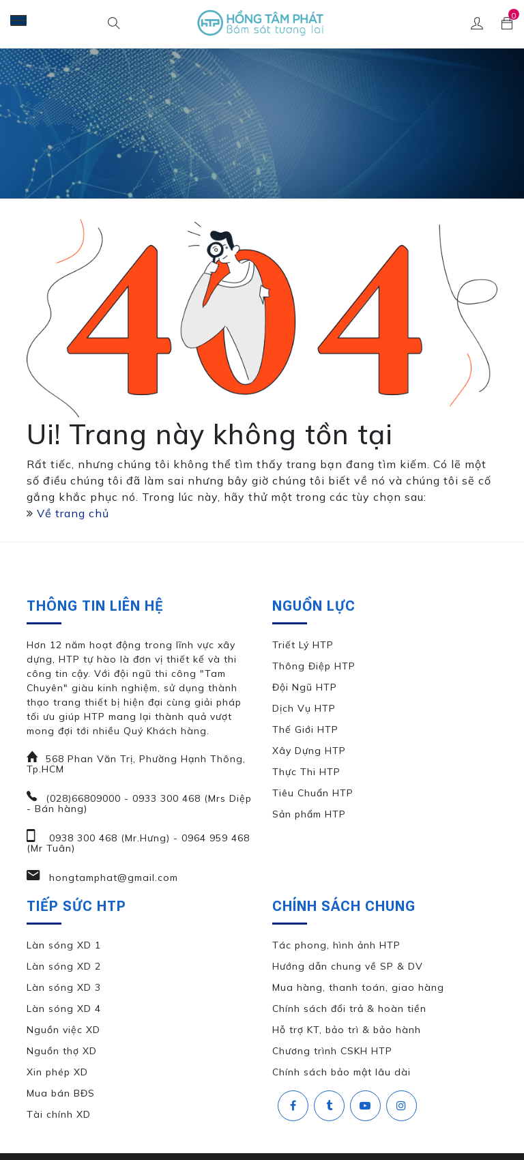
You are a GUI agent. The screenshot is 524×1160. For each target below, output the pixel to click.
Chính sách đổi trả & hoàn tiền (349, 1008)
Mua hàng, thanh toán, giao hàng (358, 987)
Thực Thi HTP (306, 772)
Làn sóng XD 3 (64, 987)
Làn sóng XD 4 (64, 1008)
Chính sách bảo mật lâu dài (341, 1072)
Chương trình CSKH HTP (332, 1051)
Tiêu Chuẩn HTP (312, 793)
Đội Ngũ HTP (304, 687)
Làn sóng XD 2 (64, 966)
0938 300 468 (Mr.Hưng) (108, 838)
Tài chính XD (59, 1114)
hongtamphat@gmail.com (112, 877)
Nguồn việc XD (63, 1030)
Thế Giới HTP (305, 729)
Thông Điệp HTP (313, 666)
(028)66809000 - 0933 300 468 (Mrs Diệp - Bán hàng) (139, 803)
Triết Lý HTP (303, 645)
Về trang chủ (73, 513)
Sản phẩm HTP (309, 814)
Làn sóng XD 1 (64, 945)
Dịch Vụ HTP (304, 708)
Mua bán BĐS (61, 1093)
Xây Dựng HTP (309, 750)
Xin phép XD (57, 1072)
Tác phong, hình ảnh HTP (336, 945)
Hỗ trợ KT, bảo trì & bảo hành (346, 1030)
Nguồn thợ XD (62, 1051)
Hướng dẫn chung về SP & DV (347, 966)
